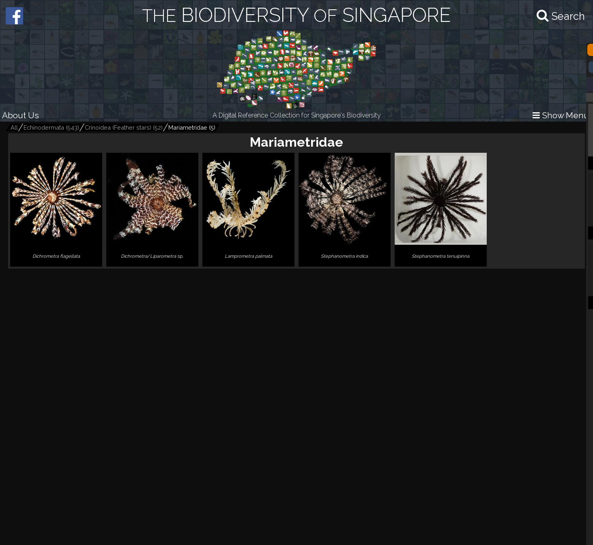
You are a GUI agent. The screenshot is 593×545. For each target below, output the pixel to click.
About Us (20, 115)
